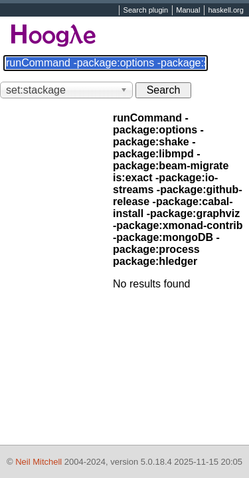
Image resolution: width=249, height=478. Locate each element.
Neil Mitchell (38, 462)
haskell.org (225, 11)
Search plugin (146, 11)
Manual (188, 11)
